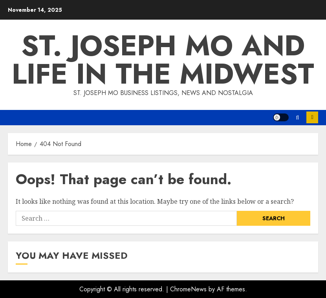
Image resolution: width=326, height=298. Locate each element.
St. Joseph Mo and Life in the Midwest (163, 59)
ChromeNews (188, 289)
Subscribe (312, 117)
